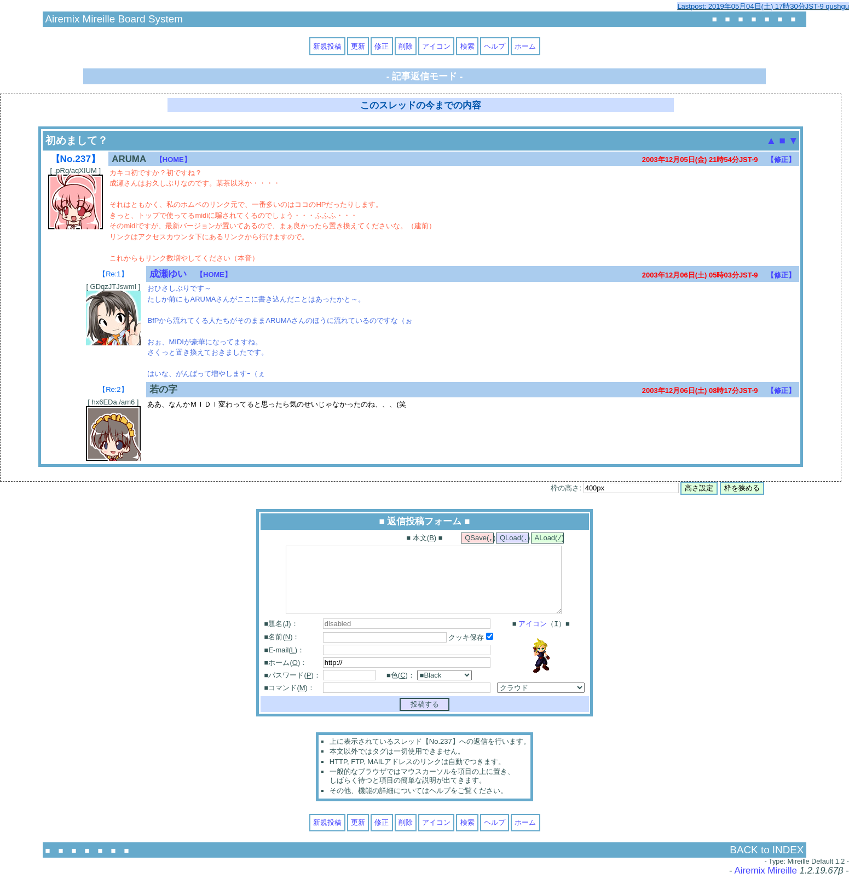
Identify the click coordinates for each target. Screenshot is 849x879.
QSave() (479, 538)
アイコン (436, 46)
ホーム (525, 46)
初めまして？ (76, 140)
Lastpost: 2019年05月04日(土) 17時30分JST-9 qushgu (763, 6)
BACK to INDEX (767, 851)
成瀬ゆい (168, 274)
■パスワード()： (292, 676)
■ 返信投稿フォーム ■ (424, 521)
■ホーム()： (286, 664)
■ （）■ (541, 625)
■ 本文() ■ (424, 538)
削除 (405, 46)
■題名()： (281, 625)
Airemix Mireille (765, 871)
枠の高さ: (614, 488)
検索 (467, 46)
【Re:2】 (113, 389)
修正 (381, 46)
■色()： (400, 676)
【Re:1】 (113, 274)
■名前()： (282, 638)
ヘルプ (494, 46)
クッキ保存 (470, 638)
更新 (358, 46)
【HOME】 (173, 159)
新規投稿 (327, 46)
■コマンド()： (289, 689)
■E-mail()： (284, 651)
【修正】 (781, 159)
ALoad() (549, 538)
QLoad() (514, 538)
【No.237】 (75, 158)
